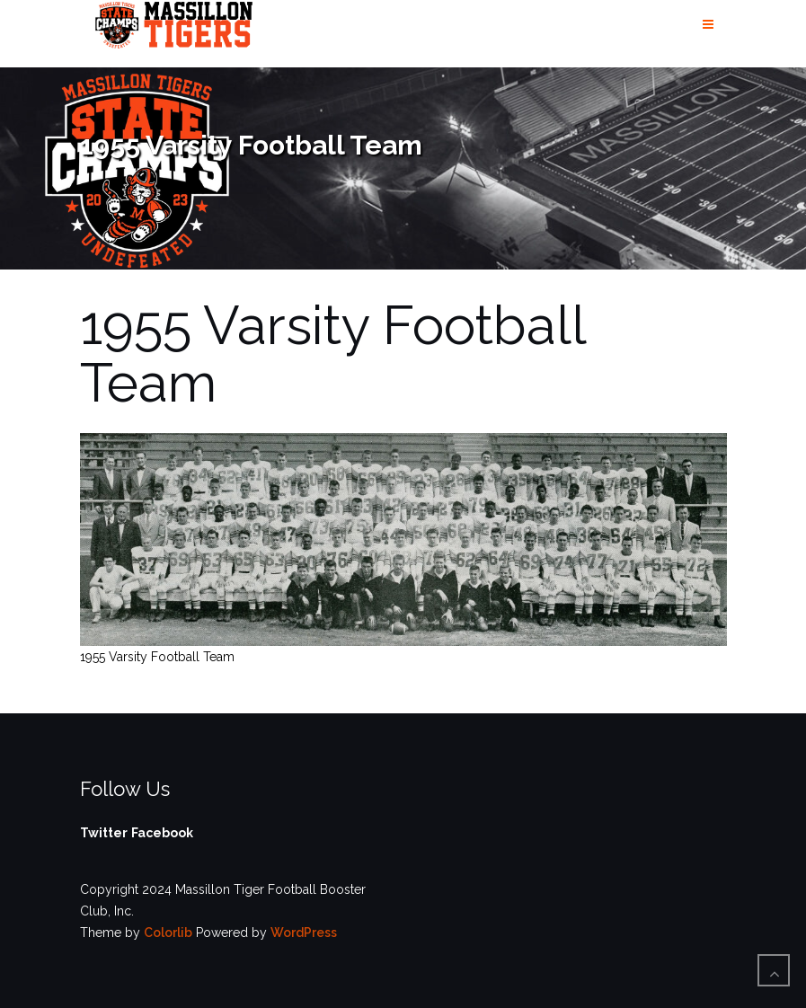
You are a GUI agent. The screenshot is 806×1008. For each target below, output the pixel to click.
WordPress (303, 932)
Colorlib (168, 932)
